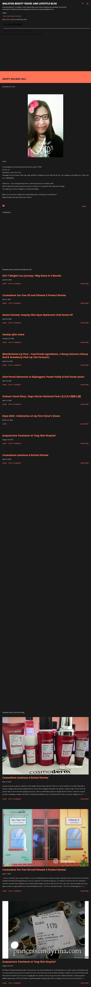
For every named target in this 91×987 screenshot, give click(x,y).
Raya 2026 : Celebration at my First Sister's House (31, 416)
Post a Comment (14, 284)
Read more (85, 284)
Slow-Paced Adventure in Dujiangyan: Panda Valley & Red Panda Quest (43, 376)
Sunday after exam (13, 334)
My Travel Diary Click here (12, 16)
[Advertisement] (40, 57)
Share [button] (84, 206)
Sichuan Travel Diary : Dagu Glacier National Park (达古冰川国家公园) (41, 396)
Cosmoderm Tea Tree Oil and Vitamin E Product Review (34, 295)
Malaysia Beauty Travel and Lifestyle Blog (29, 3)
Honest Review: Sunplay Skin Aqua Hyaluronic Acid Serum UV (37, 314)
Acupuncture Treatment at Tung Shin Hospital (29, 435)
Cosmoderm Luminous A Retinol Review (25, 455)
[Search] (83, 3)
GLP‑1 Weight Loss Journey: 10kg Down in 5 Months (31, 275)
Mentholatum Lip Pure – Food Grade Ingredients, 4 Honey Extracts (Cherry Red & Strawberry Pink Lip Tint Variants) (45, 355)
